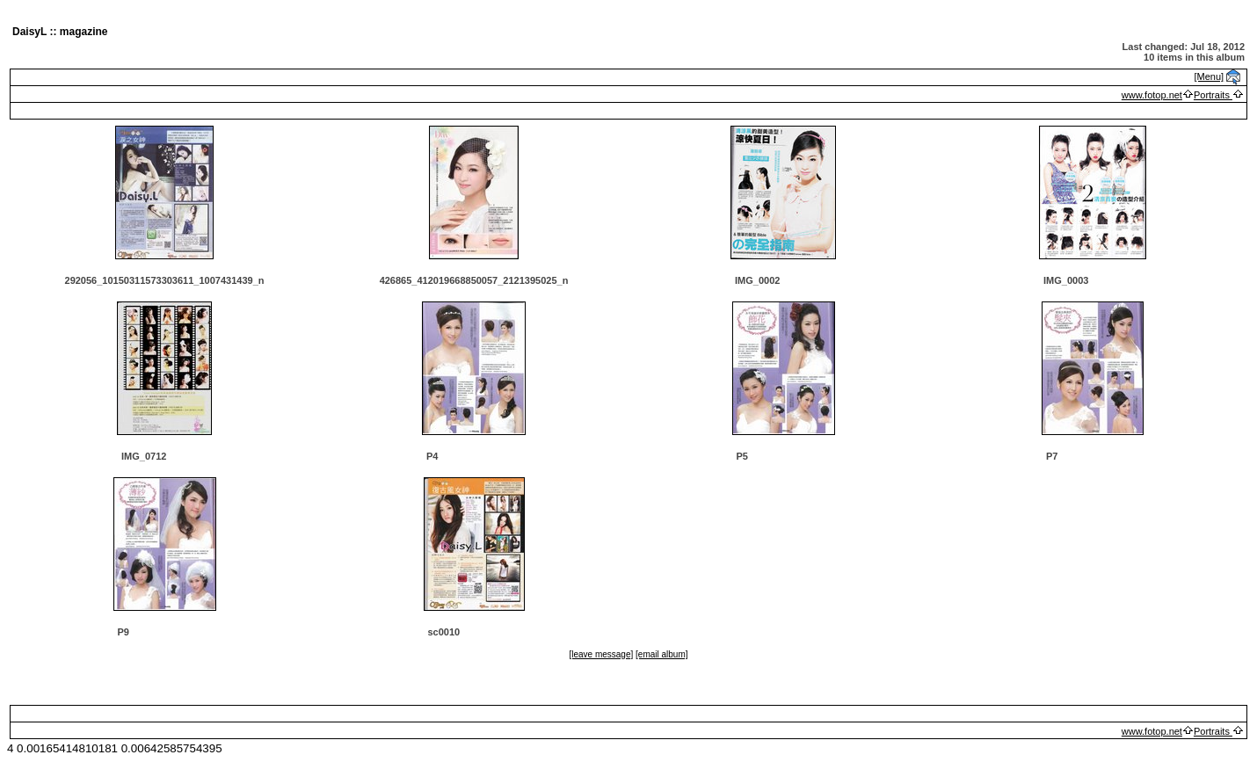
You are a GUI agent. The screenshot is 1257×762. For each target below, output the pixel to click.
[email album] (661, 654)
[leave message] (601, 654)
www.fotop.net (1152, 95)
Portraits (1213, 95)
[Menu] (1209, 76)
